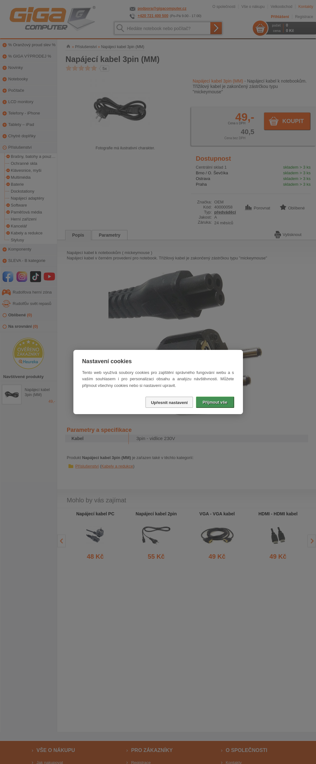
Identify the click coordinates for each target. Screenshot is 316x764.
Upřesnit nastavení (169, 402)
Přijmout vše (214, 402)
